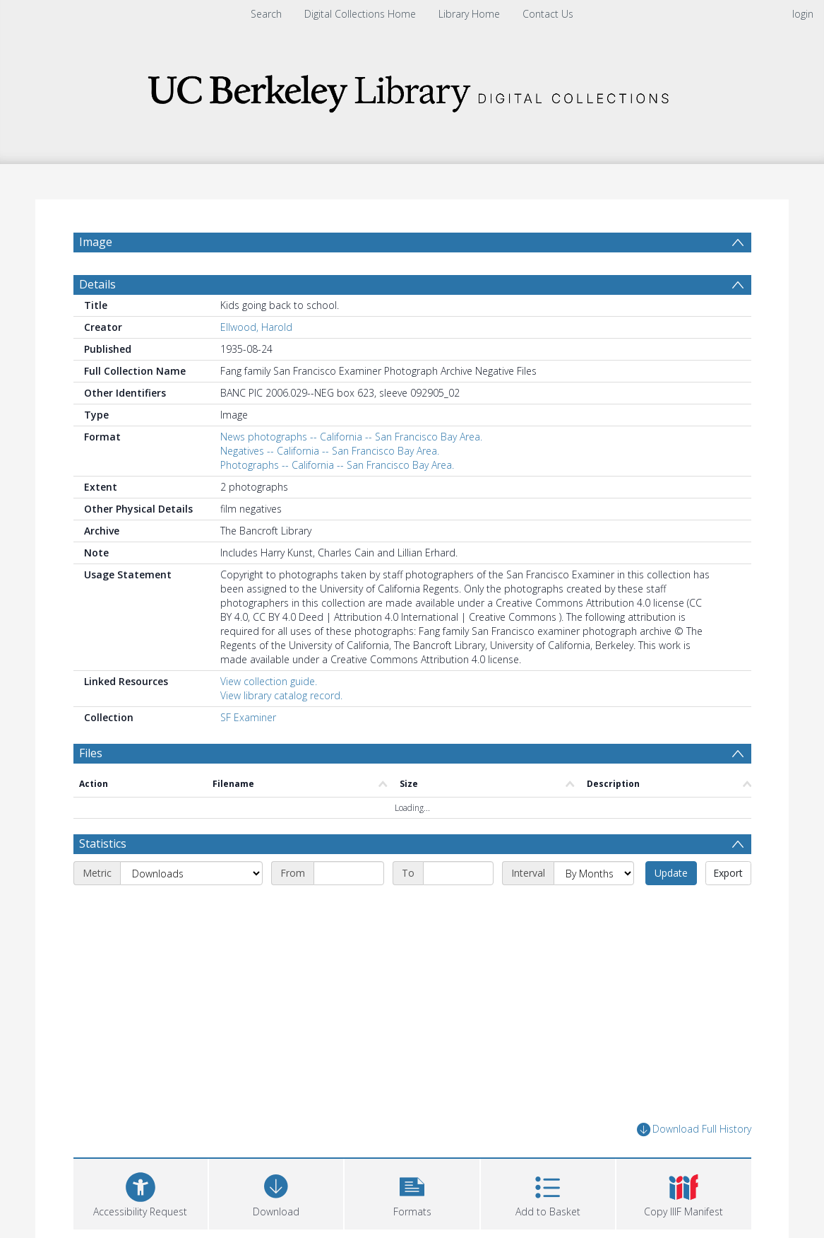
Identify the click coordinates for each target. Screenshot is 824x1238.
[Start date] (349, 873)
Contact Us (548, 14)
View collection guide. (268, 681)
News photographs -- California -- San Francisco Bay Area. (351, 436)
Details (97, 284)
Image (95, 242)
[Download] (276, 1192)
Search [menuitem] (266, 14)
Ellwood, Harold (256, 327)
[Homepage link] (412, 89)
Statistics (102, 843)
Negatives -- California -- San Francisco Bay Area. (329, 450)
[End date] (458, 873)
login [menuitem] (802, 14)
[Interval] (594, 873)
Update (671, 873)
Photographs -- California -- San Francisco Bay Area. (337, 465)
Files (90, 753)
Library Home (469, 14)
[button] (412, 1192)
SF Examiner (248, 717)
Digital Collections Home (360, 14)
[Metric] (191, 873)
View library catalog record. (281, 695)
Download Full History (694, 1129)
